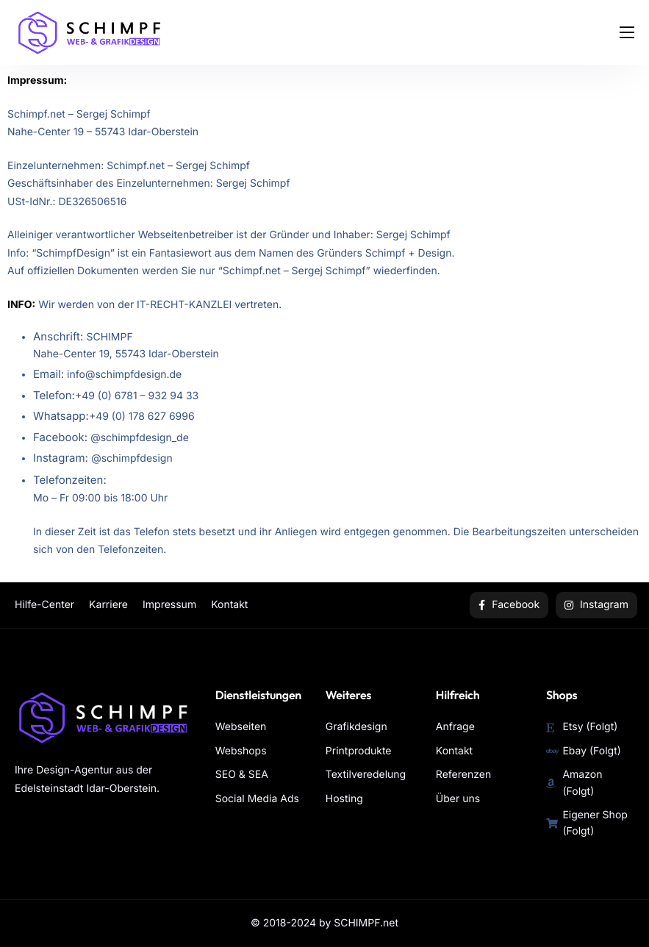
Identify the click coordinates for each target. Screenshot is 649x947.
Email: (48, 374)
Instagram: (62, 458)
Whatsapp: (61, 416)
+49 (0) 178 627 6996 (142, 416)
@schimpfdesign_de (139, 438)
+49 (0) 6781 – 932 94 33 (136, 396)
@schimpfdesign (132, 458)
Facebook (508, 604)
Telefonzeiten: (70, 480)
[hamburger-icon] (627, 32)
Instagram (596, 604)
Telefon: (54, 395)
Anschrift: (59, 336)
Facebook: (61, 437)
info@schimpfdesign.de (124, 374)
